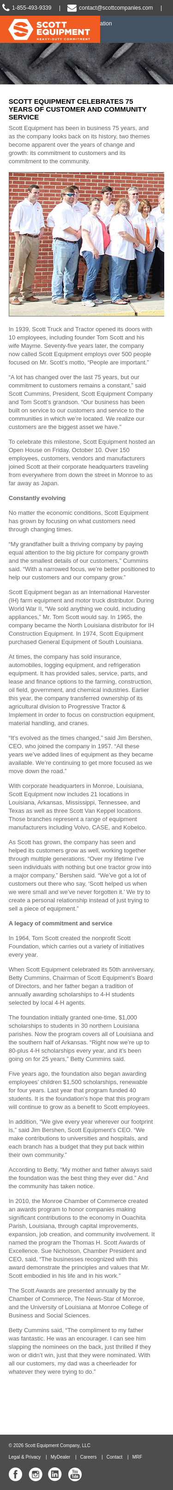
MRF (137, 1457)
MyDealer (61, 1457)
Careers (88, 1457)
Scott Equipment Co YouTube (75, 1474)
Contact (114, 1457)
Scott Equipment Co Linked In (55, 1474)
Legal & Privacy (25, 1457)
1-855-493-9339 (31, 8)
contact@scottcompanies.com (116, 8)
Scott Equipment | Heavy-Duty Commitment (50, 32)
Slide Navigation (161, 29)
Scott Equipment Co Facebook (16, 1474)
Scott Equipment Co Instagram (35, 1474)
